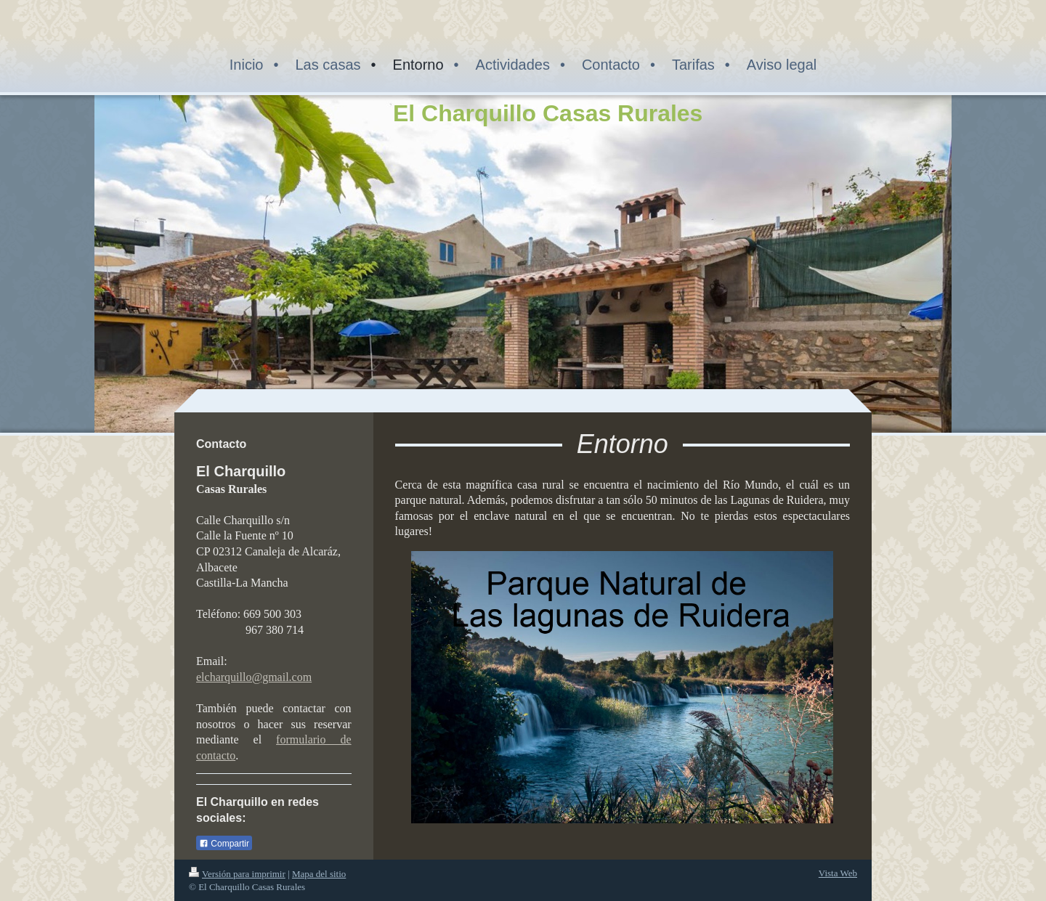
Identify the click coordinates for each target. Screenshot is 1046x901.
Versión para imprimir (237, 873)
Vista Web (838, 873)
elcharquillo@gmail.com (254, 677)
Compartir (224, 844)
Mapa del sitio (319, 873)
